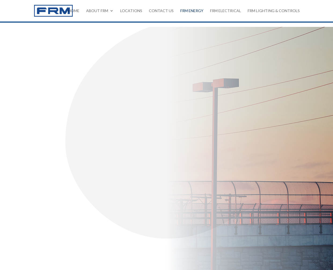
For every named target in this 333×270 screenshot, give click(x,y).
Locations (131, 11)
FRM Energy (191, 11)
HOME (73, 11)
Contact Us (161, 11)
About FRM (97, 11)
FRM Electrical (225, 11)
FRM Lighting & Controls (274, 11)
